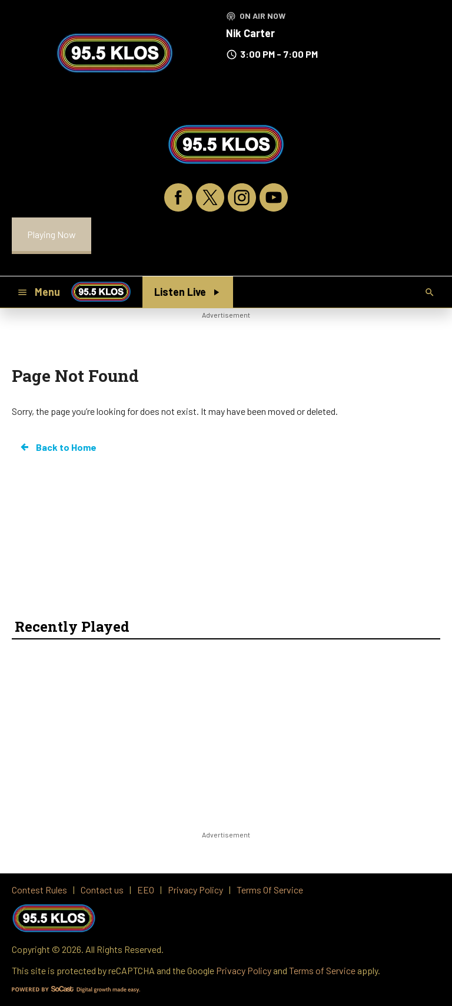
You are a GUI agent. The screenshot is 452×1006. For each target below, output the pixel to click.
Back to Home (58, 447)
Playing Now (51, 234)
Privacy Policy (243, 970)
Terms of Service (322, 970)
